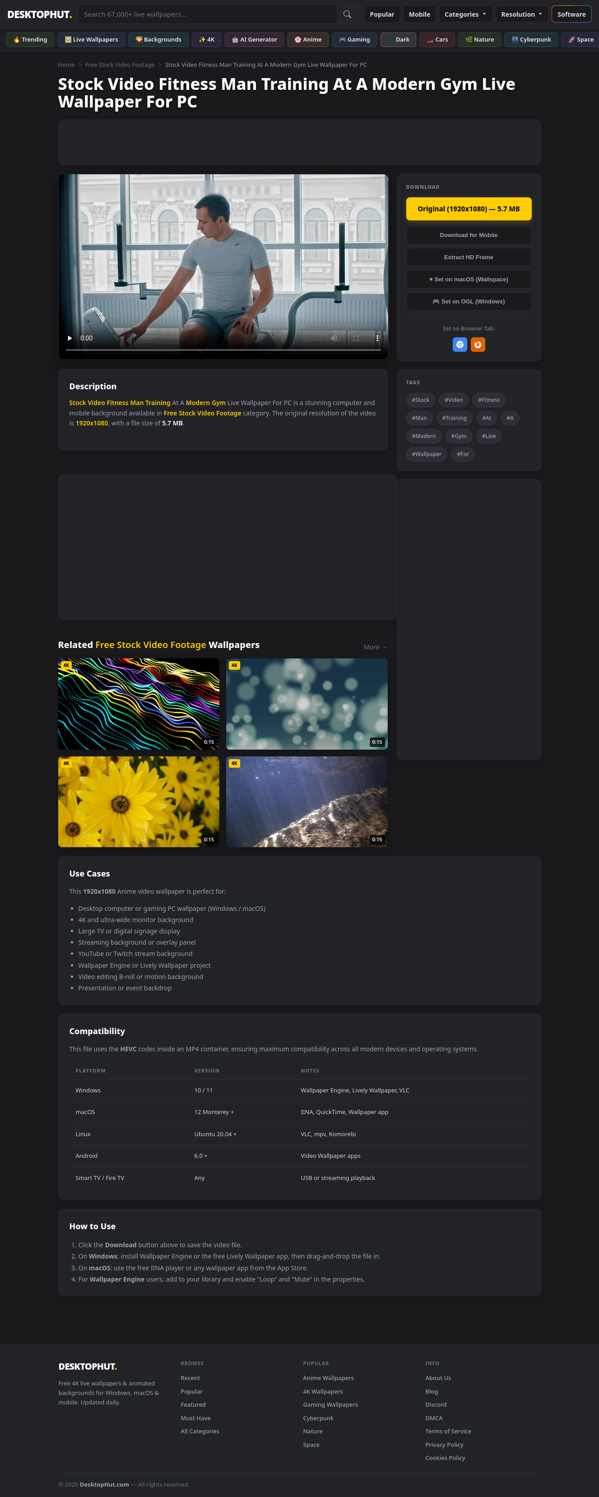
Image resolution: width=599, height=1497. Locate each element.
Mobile (420, 14)
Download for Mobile (469, 235)
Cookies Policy (445, 1458)
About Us (438, 1378)
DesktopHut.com (104, 1484)
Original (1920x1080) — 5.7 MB (469, 208)
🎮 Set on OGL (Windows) (468, 301)
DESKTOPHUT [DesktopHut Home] (39, 14)
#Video (454, 400)
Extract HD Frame (468, 257)
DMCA (434, 1418)
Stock (78, 402)
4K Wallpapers (323, 1391)
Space (311, 1445)
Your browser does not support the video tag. (223, 267)
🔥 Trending (30, 39)
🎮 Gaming (354, 39)
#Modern (424, 436)
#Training (454, 418)
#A (510, 418)
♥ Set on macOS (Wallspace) (468, 279)
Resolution (522, 14)
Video (96, 402)
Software (571, 14)
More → (375, 647)
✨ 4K (206, 39)
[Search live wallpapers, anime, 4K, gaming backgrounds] (207, 14)
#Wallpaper (427, 454)
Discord (436, 1404)
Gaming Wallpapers (330, 1404)
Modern (198, 402)
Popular (382, 14)
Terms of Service (449, 1431)
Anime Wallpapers (328, 1378)
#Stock (421, 400)
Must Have (196, 1418)
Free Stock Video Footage (120, 65)
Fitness (117, 402)
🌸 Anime (307, 39)
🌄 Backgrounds (158, 39)
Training (158, 402)
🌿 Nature (479, 39)
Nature (313, 1431)
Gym (219, 402)
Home (66, 65)
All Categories (200, 1431)
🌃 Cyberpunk (531, 39)
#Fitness (489, 400)
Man (137, 402)
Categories (466, 14)
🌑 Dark (398, 39)
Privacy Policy (445, 1445)
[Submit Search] (347, 14)
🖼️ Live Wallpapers (91, 39)
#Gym (459, 436)
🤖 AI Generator (254, 39)
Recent (190, 1378)
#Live (489, 436)
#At (486, 418)
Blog (432, 1391)
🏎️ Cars (437, 39)
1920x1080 (91, 423)
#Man (419, 418)
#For (463, 454)
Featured (193, 1404)
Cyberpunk (318, 1418)
